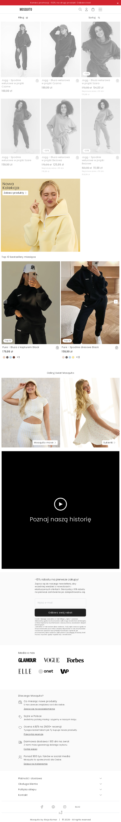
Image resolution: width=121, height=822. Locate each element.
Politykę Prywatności (61, 631)
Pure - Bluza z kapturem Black (20, 347)
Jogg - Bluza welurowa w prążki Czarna (56, 82)
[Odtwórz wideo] (60, 504)
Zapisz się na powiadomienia (39, 708)
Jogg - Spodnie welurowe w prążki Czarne (13, 83)
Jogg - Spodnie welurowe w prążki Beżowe (93, 160)
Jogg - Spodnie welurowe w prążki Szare (16, 159)
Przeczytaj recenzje (33, 734)
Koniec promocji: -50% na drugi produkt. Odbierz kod (60, 2)
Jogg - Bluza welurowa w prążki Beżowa (56, 159)
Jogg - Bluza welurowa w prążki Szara (96, 82)
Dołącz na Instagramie (36, 763)
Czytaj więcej (30, 749)
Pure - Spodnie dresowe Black (80, 347)
